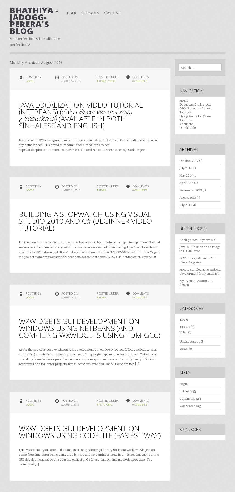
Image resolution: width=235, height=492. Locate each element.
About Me (112, 13)
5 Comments (139, 297)
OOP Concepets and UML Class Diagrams (197, 260)
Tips (99, 404)
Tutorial (102, 81)
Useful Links (188, 127)
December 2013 (190, 190)
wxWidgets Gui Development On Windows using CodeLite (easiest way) (90, 431)
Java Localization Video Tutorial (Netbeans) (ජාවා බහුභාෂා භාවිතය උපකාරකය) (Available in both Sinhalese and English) (81, 115)
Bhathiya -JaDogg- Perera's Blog (34, 21)
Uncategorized (189, 341)
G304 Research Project (195, 108)
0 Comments (139, 81)
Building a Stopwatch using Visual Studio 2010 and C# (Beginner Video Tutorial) (85, 221)
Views (183, 349)
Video (111, 81)
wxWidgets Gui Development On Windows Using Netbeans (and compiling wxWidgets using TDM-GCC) (89, 328)
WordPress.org (190, 406)
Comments (190, 398)
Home (72, 13)
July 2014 (185, 168)
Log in (183, 384)
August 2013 (187, 197)
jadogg (30, 81)
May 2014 (186, 175)
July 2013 (185, 205)
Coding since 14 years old (197, 240)
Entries (187, 391)
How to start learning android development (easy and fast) (200, 271)
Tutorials (90, 13)
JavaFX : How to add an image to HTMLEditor (200, 249)
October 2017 (189, 161)
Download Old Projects (195, 104)
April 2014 (186, 183)
